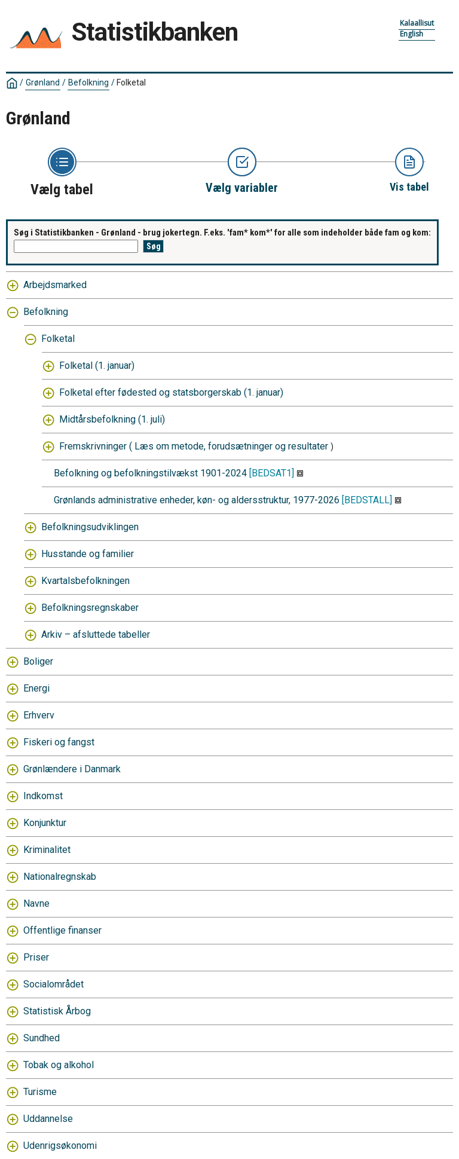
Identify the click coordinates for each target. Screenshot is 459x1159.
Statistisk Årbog (57, 1011)
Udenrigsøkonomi (60, 1145)
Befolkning (88, 82)
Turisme (40, 1091)
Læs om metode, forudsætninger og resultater (231, 446)
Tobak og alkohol (58, 1065)
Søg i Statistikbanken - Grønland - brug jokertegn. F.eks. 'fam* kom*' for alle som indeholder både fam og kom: (222, 232)
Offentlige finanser (62, 930)
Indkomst (43, 796)
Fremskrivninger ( (95, 446)
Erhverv (38, 715)
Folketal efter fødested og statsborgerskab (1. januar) (171, 392)
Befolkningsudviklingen (90, 527)
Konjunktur (44, 822)
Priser (36, 957)
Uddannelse (48, 1118)
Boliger (38, 661)
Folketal (131, 82)
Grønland (43, 82)
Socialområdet (53, 984)
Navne (36, 903)
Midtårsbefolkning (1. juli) (112, 419)
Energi (36, 688)
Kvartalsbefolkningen (85, 580)
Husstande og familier (87, 553)
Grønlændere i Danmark (72, 769)
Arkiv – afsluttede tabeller (95, 634)
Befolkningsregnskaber (90, 607)
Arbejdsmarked (55, 284)
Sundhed (41, 1038)
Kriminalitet (47, 849)
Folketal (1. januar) (96, 365)
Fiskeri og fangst (58, 742)
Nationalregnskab (59, 876)
